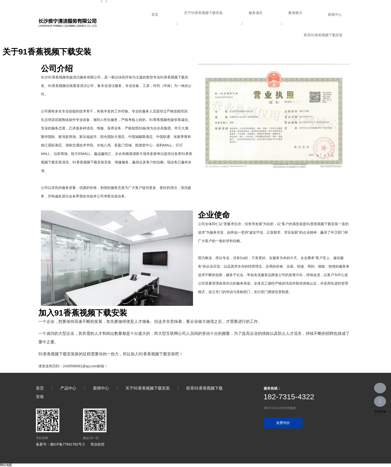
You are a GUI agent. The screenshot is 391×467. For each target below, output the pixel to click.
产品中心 (68, 388)
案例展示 (295, 13)
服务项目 (256, 13)
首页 (154, 14)
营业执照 (97, 444)
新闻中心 (335, 14)
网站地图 (6, 465)
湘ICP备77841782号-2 (67, 444)
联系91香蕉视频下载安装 (323, 35)
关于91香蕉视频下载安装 (203, 13)
